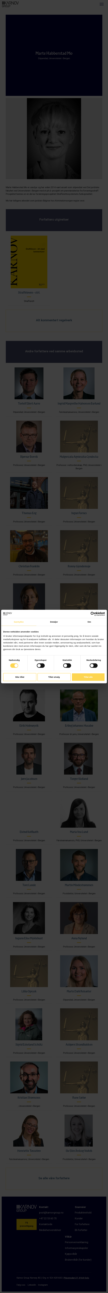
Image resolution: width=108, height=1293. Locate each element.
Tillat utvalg (54, 677)
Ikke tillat (19, 677)
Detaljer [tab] (54, 622)
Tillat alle (88, 677)
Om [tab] (89, 622)
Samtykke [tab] (19, 622)
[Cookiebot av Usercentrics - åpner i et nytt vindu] (93, 614)
